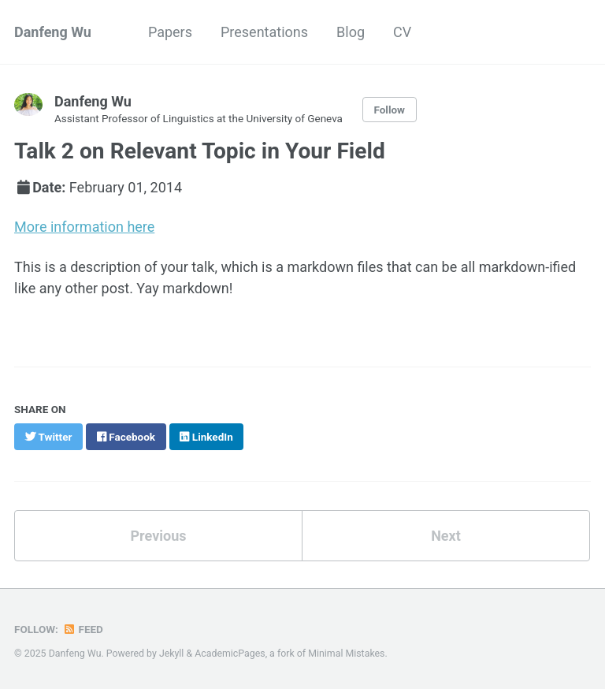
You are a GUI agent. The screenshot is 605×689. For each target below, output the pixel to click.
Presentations (264, 32)
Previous (159, 535)
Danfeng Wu (52, 32)
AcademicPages (230, 653)
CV (402, 32)
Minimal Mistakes (346, 653)
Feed (82, 629)
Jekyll (171, 653)
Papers (170, 32)
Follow (389, 109)
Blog (350, 32)
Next (446, 535)
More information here (84, 226)
